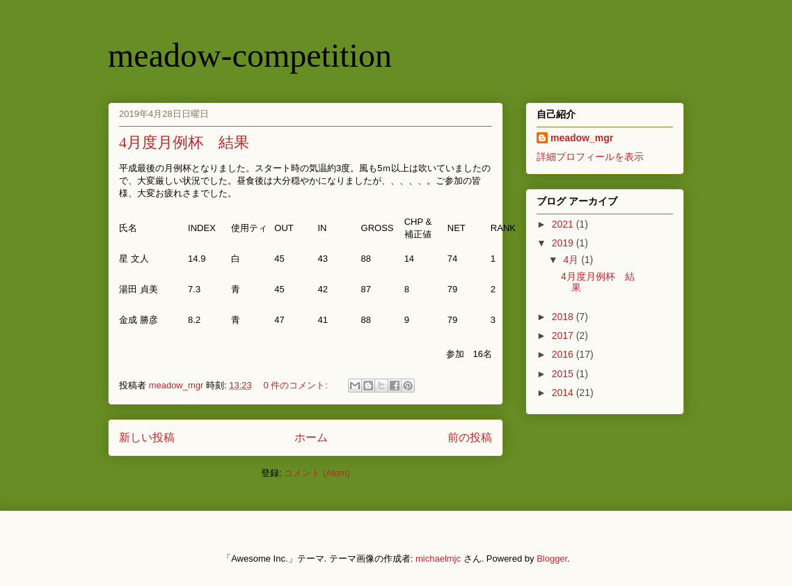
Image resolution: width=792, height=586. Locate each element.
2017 (564, 335)
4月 (572, 259)
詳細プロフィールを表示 (590, 156)
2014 (564, 392)
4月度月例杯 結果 (184, 142)
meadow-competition (250, 55)
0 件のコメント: (296, 385)
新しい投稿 (147, 437)
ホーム (311, 437)
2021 (564, 224)
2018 (564, 316)
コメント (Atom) (317, 473)
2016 (564, 354)
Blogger (552, 558)
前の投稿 (470, 437)
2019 (564, 242)
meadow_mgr (582, 137)
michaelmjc (438, 558)
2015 (564, 373)
